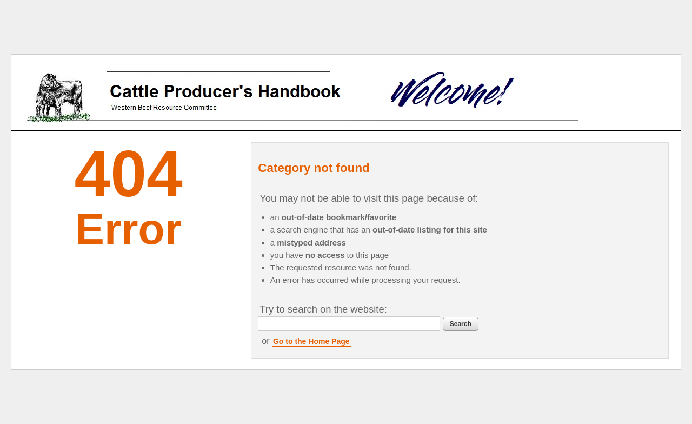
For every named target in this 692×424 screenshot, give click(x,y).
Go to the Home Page (311, 341)
